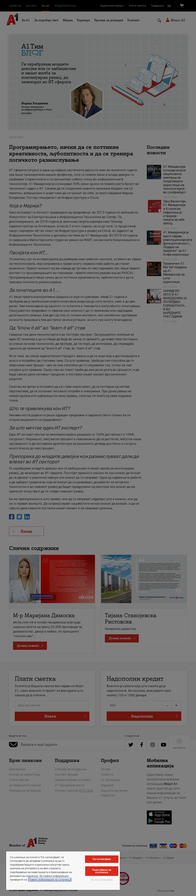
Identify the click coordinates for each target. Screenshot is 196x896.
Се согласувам (102, 859)
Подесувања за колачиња (101, 871)
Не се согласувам (102, 879)
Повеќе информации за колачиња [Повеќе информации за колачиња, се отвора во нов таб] (50, 879)
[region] (63, 870)
